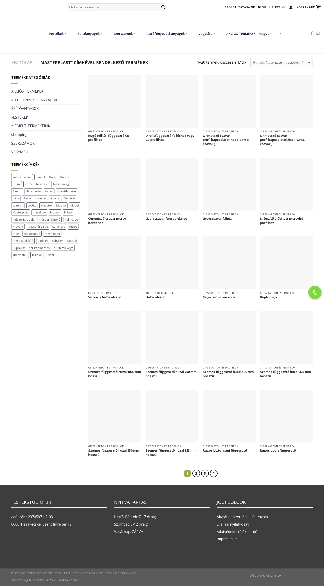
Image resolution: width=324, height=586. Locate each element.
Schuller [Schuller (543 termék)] (57, 241)
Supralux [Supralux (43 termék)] (19, 248)
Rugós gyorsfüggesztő (278, 450)
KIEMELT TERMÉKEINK (30, 125)
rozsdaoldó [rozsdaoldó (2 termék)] (52, 234)
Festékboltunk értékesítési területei (40, 573)
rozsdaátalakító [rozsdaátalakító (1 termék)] (23, 241)
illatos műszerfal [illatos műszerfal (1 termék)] (34, 198)
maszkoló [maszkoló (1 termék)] (39, 212)
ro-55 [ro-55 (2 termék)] (16, 234)
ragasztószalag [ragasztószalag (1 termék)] (37, 226)
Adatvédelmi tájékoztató (237, 531)
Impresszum (227, 538)
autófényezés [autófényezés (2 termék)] (22, 177)
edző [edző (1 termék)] (28, 184)
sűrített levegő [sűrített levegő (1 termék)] (63, 248)
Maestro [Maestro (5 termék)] (46, 205)
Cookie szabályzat (88, 573)
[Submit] (163, 7)
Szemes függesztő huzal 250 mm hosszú (113, 452)
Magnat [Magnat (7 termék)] (61, 205)
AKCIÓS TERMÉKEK (238, 33)
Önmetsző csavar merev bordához (107, 221)
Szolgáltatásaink (240, 7)
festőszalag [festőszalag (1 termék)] (61, 184)
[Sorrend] (281, 62)
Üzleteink (277, 7)
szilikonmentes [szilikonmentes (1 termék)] (39, 248)
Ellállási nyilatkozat (233, 524)
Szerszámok (121, 33)
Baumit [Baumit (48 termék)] (40, 177)
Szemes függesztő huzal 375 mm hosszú (285, 374)
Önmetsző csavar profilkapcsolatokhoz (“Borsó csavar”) (226, 140)
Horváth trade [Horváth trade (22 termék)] (66, 191)
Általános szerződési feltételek (242, 516)
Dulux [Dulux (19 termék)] (16, 184)
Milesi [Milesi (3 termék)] (68, 212)
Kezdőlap (21, 62)
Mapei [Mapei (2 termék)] (74, 205)
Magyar (270, 33)
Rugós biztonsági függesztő (225, 450)
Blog (262, 7)
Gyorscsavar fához (217, 219)
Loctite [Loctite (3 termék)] (32, 205)
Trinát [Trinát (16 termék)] (50, 255)
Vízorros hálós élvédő (104, 297)
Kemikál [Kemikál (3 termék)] (69, 198)
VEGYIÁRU (19, 151)
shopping (19, 134)
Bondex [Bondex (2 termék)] (65, 177)
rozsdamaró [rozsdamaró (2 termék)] (32, 234)
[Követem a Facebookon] (312, 33)
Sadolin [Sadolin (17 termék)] (43, 241)
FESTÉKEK (19, 117)
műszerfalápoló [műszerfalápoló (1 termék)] (49, 220)
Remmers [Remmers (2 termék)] (58, 226)
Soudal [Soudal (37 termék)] (72, 241)
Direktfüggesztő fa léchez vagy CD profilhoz (170, 138)
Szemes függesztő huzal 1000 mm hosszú (114, 374)
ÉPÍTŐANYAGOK (25, 108)
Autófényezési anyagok (164, 33)
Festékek (55, 33)
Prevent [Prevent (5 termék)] (18, 226)
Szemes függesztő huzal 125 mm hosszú (171, 452)
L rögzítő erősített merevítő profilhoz (281, 221)
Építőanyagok (87, 33)
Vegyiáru (204, 33)
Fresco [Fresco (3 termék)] (17, 191)
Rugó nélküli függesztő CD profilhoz (108, 138)
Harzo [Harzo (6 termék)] (49, 191)
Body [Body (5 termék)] (52, 177)
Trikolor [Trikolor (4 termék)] (37, 255)
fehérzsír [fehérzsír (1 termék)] (42, 184)
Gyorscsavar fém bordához (166, 219)
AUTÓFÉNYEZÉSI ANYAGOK (34, 100)
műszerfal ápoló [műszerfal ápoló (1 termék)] (24, 220)
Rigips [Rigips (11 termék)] (73, 226)
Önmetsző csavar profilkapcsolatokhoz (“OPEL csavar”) (282, 140)
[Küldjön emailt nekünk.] (318, 33)
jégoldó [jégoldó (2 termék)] (55, 198)
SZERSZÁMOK (23, 143)
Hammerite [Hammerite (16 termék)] (33, 191)
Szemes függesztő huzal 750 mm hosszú (171, 374)
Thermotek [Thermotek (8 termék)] (20, 255)
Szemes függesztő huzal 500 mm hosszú (228, 374)
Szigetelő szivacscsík (219, 297)
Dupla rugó (268, 297)
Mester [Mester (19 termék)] (55, 212)
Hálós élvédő (155, 297)
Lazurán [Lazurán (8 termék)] (18, 205)
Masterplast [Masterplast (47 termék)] (21, 212)
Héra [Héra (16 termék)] (16, 198)
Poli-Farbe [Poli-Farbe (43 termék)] (71, 220)
